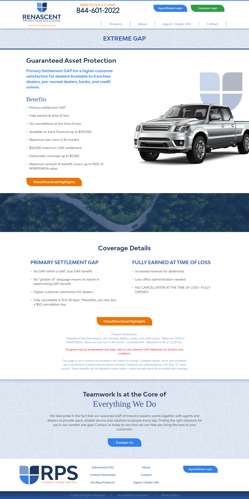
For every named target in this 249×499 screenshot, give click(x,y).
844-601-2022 (97, 10)
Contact (146, 475)
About (146, 467)
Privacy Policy (170, 495)
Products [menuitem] (115, 24)
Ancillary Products (103, 482)
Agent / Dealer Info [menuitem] (177, 24)
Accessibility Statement (133, 495)
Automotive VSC (103, 467)
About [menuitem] (142, 24)
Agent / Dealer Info (146, 482)
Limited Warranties (103, 475)
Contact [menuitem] (212, 24)
